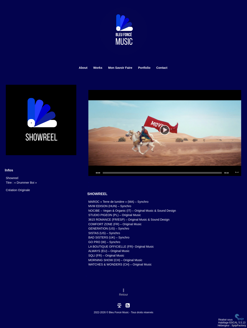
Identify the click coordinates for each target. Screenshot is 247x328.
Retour (123, 294)
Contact (161, 67)
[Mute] (232, 172)
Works (98, 67)
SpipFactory (239, 325)
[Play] (164, 133)
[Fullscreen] (237, 172)
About (83, 67)
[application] (164, 133)
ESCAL (233, 322)
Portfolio (144, 67)
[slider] (162, 173)
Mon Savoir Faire (120, 67)
